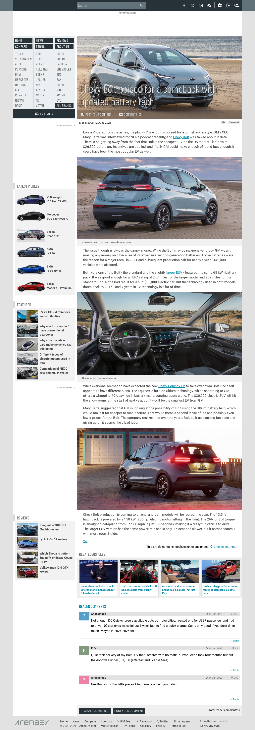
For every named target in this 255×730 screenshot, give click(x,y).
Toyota (40, 90)
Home (18, 40)
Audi (18, 64)
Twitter (164, 721)
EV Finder (129, 725)
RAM (59, 79)
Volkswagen (23, 59)
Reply (236, 641)
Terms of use (178, 725)
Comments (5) (130, 114)
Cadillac (63, 64)
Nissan (19, 100)
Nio (59, 90)
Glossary (145, 725)
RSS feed (125, 721)
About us (63, 46)
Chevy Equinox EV (171, 386)
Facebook (146, 721)
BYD (59, 100)
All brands (64, 105)
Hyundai (20, 84)
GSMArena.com (210, 725)
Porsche (21, 69)
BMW (18, 74)
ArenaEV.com (87, 725)
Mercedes (21, 79)
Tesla (19, 53)
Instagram (183, 721)
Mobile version (110, 725)
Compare (21, 46)
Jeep (39, 59)
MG (37, 100)
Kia (17, 90)
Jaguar (41, 79)
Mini (38, 84)
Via (85, 541)
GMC (59, 74)
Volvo (40, 64)
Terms (40, 46)
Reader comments (92, 606)
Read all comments (95, 710)
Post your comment (96, 114)
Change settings (222, 547)
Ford (39, 53)
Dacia (18, 105)
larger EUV (174, 272)
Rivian (61, 59)
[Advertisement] (127, 23)
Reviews (62, 40)
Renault (20, 95)
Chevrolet (64, 69)
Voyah (40, 105)
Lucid (60, 53)
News (39, 40)
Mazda (40, 95)
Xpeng (61, 95)
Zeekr (40, 74)
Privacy (160, 725)
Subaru (62, 84)
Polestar (42, 69)
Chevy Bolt (181, 137)
